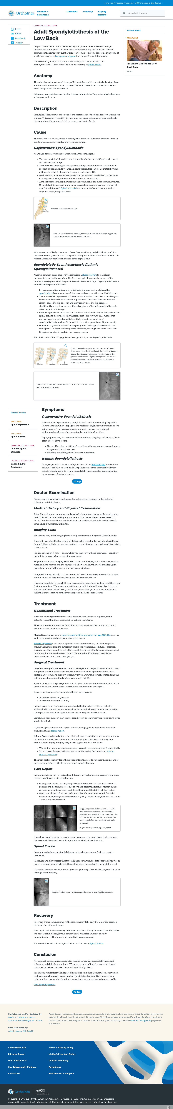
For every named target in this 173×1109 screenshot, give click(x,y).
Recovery (88, 11)
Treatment (71, 11)
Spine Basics (94, 64)
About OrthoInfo (17, 1047)
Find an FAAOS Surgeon (62, 1073)
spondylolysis (46, 293)
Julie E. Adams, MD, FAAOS (20, 1031)
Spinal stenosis (68, 188)
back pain (60, 56)
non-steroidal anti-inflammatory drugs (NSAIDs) (86, 635)
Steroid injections (43, 643)
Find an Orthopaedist (141, 1020)
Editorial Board (16, 1054)
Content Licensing (58, 1060)
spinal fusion (57, 730)
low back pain (98, 464)
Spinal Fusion (97, 943)
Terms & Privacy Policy (61, 1047)
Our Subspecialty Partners (22, 1067)
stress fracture (89, 274)
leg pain (72, 56)
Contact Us (14, 1073)
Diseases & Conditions (43, 13)
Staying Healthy (102, 13)
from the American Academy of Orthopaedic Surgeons (132, 3)
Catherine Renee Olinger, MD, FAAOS (25, 1020)
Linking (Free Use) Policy (62, 1054)
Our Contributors (17, 1060)
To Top (77, 481)
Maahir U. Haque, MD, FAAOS (21, 1017)
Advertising (55, 1067)
